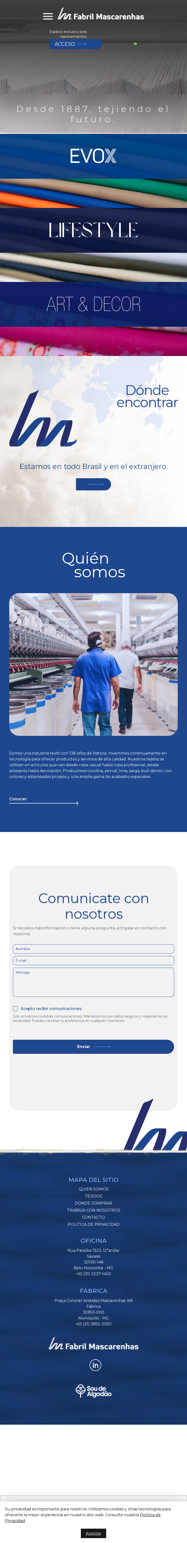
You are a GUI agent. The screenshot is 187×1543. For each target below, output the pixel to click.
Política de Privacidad (94, 1224)
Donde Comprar (93, 1203)
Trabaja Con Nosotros (93, 1210)
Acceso (65, 44)
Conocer (18, 799)
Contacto (93, 1217)
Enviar (83, 1046)
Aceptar (93, 1533)
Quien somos (94, 1189)
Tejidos (93, 1196)
